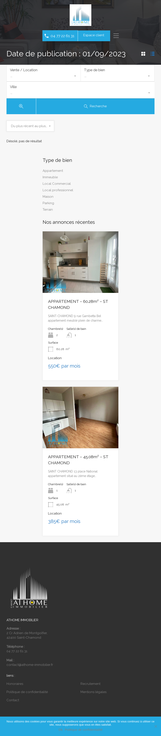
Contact (12, 702)
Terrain (48, 211)
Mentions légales (93, 693)
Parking (48, 205)
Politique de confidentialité (27, 693)
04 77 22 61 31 (62, 35)
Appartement (53, 172)
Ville (13, 87)
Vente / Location (23, 70)
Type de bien (94, 70)
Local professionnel (58, 192)
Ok (60, 729)
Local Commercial (57, 185)
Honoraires (14, 685)
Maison (48, 198)
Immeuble (50, 179)
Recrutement (90, 685)
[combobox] (43, 76)
